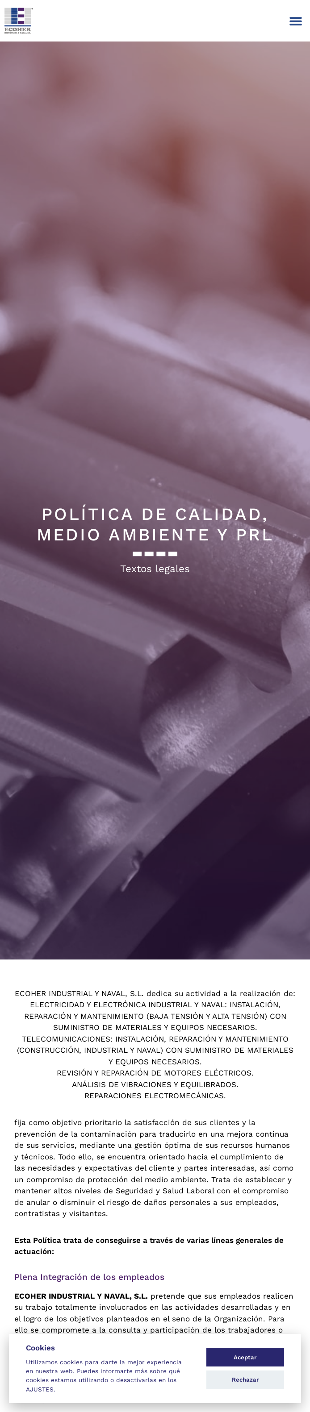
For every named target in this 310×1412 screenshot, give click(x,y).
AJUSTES (40, 1389)
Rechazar (245, 1379)
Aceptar (245, 1357)
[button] (295, 21)
